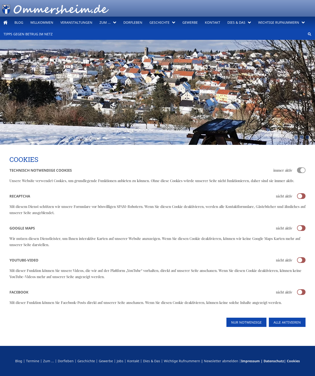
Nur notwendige (246, 322)
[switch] (301, 196)
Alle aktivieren (287, 322)
